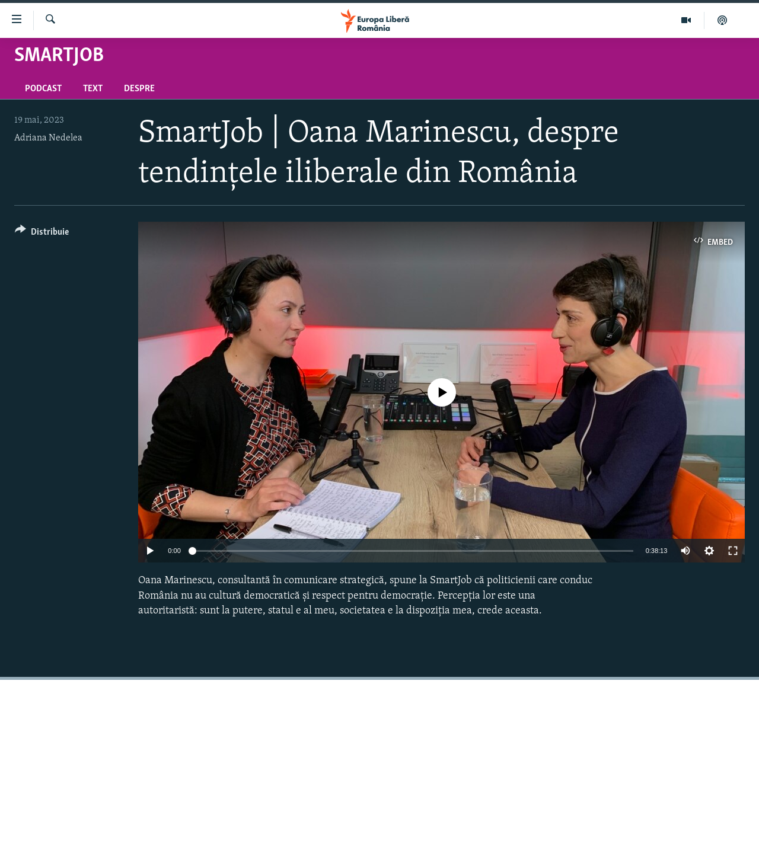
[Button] (42, 234)
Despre (139, 89)
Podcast (43, 89)
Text (93, 89)
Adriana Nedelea (48, 138)
